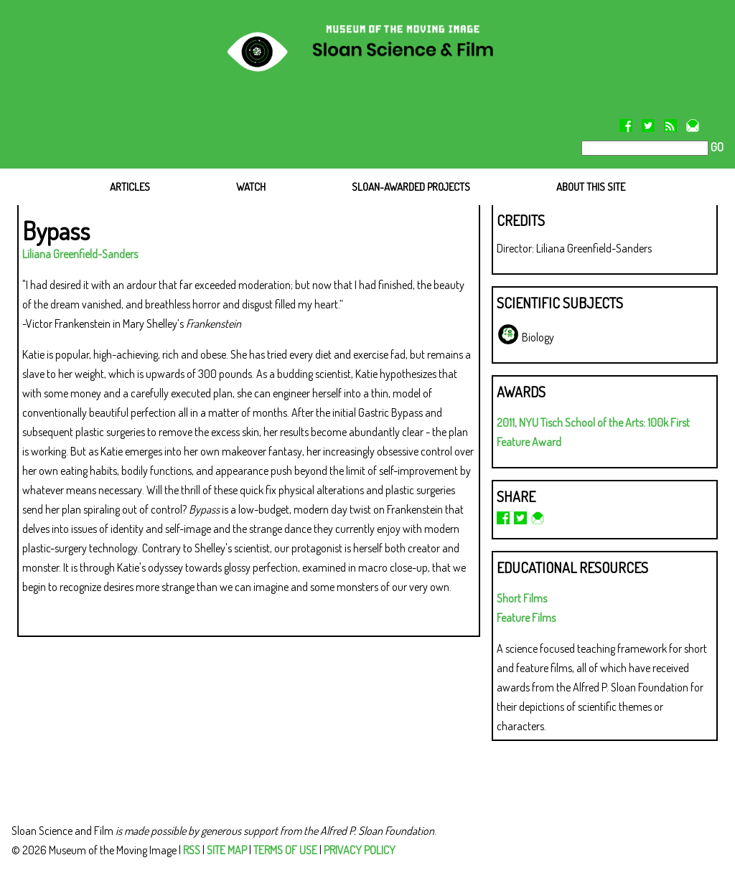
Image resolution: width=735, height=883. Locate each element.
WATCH (251, 187)
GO (716, 147)
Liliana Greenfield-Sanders (80, 254)
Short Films (522, 598)
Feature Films (526, 617)
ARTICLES (130, 187)
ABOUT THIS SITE (590, 187)
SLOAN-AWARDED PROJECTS (411, 187)
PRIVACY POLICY (359, 850)
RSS (191, 850)
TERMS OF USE (285, 850)
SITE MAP (227, 850)
